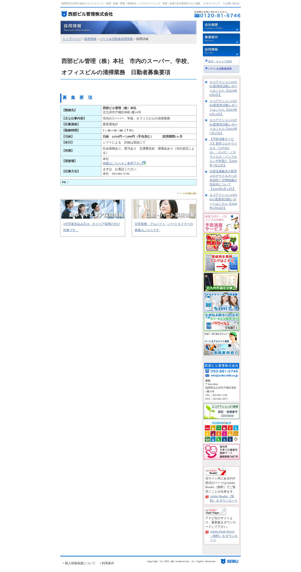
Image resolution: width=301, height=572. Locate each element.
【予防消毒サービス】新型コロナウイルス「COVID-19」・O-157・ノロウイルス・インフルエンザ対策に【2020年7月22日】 (223, 152)
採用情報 (90, 39)
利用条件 (108, 563)
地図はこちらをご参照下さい (123, 163)
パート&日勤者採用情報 (116, 39)
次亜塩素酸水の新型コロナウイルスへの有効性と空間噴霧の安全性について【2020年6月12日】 (223, 180)
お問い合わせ (233, 3)
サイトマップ (213, 3)
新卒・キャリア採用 (220, 61)
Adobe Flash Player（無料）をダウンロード (224, 536)
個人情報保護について (80, 563)
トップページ (72, 39)
